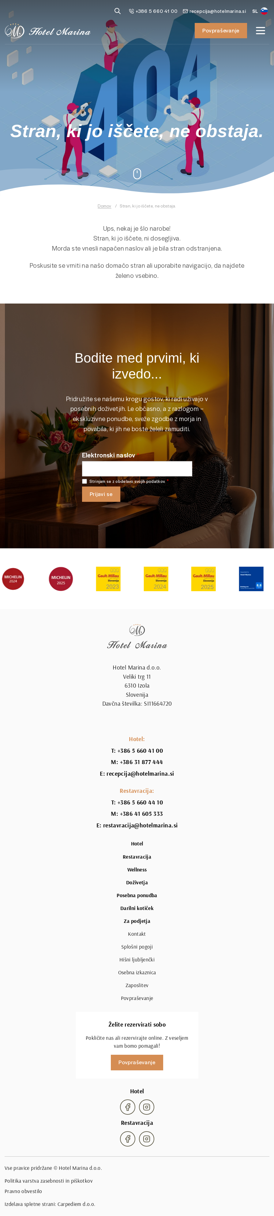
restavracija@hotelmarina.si (140, 825)
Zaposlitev (137, 985)
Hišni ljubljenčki (137, 959)
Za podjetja (137, 921)
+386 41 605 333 (141, 813)
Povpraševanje (220, 30)
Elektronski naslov (108, 455)
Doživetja (137, 882)
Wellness (137, 869)
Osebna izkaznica (137, 972)
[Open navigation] (260, 30)
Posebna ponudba (137, 895)
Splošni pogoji (137, 946)
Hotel (137, 843)
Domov (104, 206)
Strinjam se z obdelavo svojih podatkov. (127, 481)
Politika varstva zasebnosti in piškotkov (49, 1180)
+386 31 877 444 (141, 762)
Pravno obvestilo (23, 1191)
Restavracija (137, 856)
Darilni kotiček (137, 908)
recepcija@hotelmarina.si (140, 773)
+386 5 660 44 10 (140, 802)
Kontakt (137, 933)
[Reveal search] (117, 11)
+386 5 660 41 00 (140, 750)
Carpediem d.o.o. (77, 1203)
